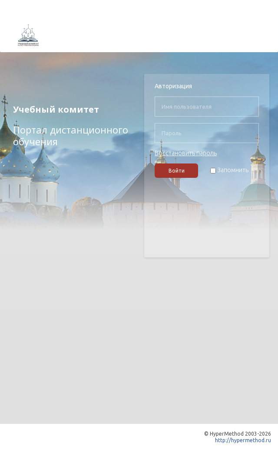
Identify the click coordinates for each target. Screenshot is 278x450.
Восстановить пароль (186, 153)
